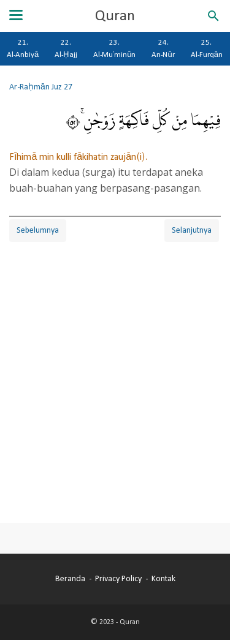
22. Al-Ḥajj (66, 48)
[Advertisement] (115, 371)
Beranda (70, 578)
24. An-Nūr (162, 48)
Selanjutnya (192, 230)
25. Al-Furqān (207, 48)
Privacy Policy (118, 578)
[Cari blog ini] (213, 16)
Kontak (163, 578)
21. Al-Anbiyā (23, 48)
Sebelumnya (38, 230)
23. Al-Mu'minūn (114, 48)
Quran (115, 16)
